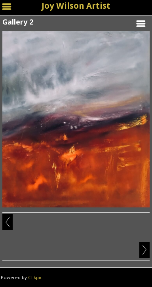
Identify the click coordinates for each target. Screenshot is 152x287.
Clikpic (35, 277)
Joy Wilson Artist (76, 5)
